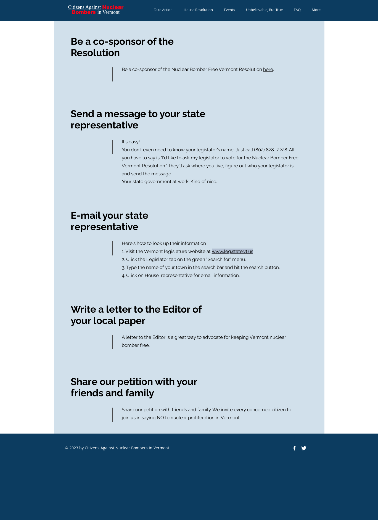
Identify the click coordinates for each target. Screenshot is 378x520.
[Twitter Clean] (304, 448)
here (268, 69)
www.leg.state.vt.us (232, 251)
